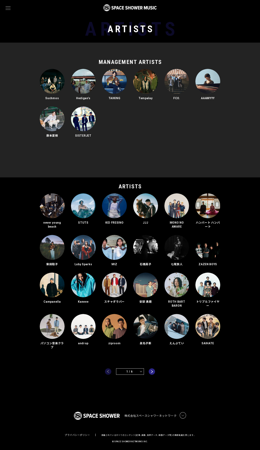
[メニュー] (8, 8)
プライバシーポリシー (77, 435)
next (152, 371)
